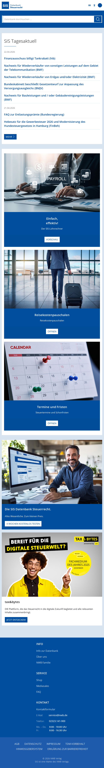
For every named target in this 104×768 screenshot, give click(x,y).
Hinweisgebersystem (29, 749)
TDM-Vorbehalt (75, 744)
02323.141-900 (57, 721)
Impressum (53, 744)
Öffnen (52, 331)
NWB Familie (43, 662)
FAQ (38, 692)
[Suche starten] (98, 19)
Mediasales (42, 686)
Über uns (41, 656)
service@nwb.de (58, 715)
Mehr (10, 136)
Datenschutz (32, 744)
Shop (39, 680)
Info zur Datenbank (47, 650)
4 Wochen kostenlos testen (23, 523)
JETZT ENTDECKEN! (16, 619)
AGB (16, 744)
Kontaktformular (45, 709)
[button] (94, 5)
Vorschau (52, 239)
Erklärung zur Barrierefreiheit (67, 749)
